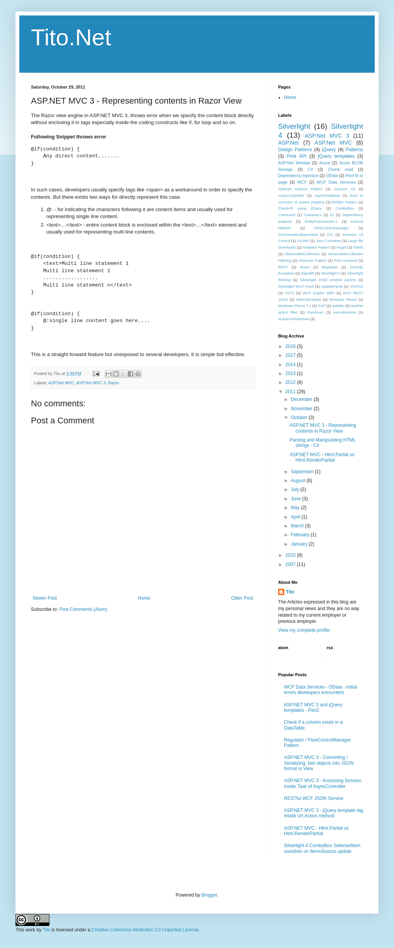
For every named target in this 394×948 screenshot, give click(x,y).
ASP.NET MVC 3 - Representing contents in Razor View (323, 428)
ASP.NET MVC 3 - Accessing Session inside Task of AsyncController (322, 783)
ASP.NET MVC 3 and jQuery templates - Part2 (313, 707)
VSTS (289, 293)
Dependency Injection (298, 175)
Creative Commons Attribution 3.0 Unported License (145, 930)
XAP (321, 305)
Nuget (341, 247)
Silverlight (294, 126)
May (296, 507)
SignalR (307, 273)
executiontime (344, 312)
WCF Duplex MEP (318, 293)
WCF (302, 182)
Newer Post (45, 598)
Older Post (242, 598)
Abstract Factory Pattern (300, 189)
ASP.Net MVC (61, 382)
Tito (290, 592)
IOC (330, 234)
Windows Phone (343, 299)
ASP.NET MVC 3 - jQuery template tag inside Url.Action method (323, 813)
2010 (291, 555)
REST (283, 267)
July (296, 489)
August (299, 480)
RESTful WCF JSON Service (313, 798)
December (302, 399)
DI (332, 215)
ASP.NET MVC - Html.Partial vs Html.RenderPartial (322, 457)
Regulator (330, 267)
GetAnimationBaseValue (298, 234)
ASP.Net (288, 143)
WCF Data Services (336, 182)
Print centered (345, 260)
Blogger (209, 895)
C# (310, 169)
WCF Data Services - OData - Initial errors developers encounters (320, 689)
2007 (291, 564)
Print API (296, 156)
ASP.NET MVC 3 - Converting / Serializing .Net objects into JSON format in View (318, 763)
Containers (312, 215)
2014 (291, 364)
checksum (315, 312)
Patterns (354, 149)
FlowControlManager (331, 228)
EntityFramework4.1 (321, 221)
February (301, 534)
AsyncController (291, 195)
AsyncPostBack (327, 195)
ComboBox (345, 208)
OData (332, 175)
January (300, 544)
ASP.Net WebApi (294, 162)
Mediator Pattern (316, 247)
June (296, 498)
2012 (291, 382)
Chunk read (340, 169)
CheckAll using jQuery (300, 208)
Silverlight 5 (330, 273)
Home (144, 598)
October (300, 417)
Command (286, 215)
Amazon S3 (344, 189)
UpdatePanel (331, 286)
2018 (291, 346)
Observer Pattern (312, 260)
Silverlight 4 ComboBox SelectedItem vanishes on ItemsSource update (322, 848)
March (298, 526)
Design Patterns (295, 149)
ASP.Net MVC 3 (91, 382)
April (296, 517)
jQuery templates (336, 156)
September (303, 471)
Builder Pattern (344, 202)
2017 (291, 355)
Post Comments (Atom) (83, 609)
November (302, 408)
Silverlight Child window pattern (328, 280)
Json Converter (328, 241)
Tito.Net (71, 37)
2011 (291, 391)
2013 (291, 373)
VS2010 (356, 286)
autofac (338, 305)
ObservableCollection (301, 254)
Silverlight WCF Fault (296, 286)
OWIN (358, 247)
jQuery (329, 149)
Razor (113, 382)
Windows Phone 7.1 (294, 305)
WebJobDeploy (308, 299)
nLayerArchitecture (293, 319)
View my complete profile (303, 630)
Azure (324, 162)
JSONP (303, 241)
